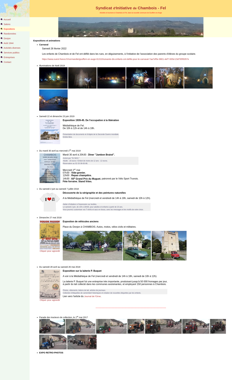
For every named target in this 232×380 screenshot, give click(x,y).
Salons (7, 24)
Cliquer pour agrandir (50, 251)
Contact (7, 62)
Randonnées (10, 34)
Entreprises (9, 57)
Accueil (7, 19)
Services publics (11, 52)
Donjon (7, 38)
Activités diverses (12, 48)
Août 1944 (8, 43)
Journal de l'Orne (92, 296)
